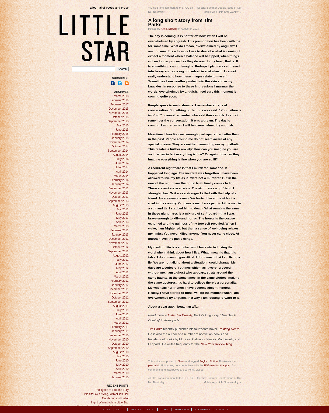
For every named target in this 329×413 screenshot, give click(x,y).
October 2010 (120, 343)
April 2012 (122, 272)
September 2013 (118, 201)
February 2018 (119, 100)
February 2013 (119, 230)
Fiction (214, 361)
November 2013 (119, 192)
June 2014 (122, 163)
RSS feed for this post (217, 365)
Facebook (113, 83)
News (181, 361)
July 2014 (123, 159)
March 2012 (121, 276)
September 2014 (118, 150)
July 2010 (123, 356)
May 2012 (122, 268)
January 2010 (120, 377)
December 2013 (119, 188)
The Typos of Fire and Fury (112, 390)
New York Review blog (216, 344)
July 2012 (123, 259)
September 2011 (118, 301)
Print (151, 409)
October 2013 (120, 196)
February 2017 (119, 104)
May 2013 (122, 217)
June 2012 (122, 264)
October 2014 (120, 146)
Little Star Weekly (180, 315)
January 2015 (120, 138)
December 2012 (119, 238)
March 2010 (121, 373)
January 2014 (120, 184)
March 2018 (121, 96)
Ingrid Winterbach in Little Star (110, 402)
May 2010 (122, 364)
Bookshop (182, 409)
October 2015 (120, 117)
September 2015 (118, 121)
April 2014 (122, 171)
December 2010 (119, 335)
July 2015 (123, 125)
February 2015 (119, 133)
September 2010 (118, 348)
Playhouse (202, 409)
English (204, 361)
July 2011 (123, 310)
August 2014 (121, 154)
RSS (127, 83)
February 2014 (119, 180)
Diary (165, 409)
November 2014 (119, 142)
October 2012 (120, 247)
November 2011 (119, 293)
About (120, 409)
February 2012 (119, 280)
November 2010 (119, 339)
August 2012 (121, 255)
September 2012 (118, 251)
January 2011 (120, 331)
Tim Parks (155, 329)
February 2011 (119, 327)
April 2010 (122, 369)
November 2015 (119, 113)
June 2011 (122, 314)
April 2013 (122, 222)
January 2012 (120, 285)
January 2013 (120, 234)
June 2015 (122, 129)
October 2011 (120, 297)
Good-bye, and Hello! (115, 398)
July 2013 (123, 209)
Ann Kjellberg (169, 28)
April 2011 (122, 318)
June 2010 (122, 360)
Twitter (120, 83)
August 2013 (121, 205)
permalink (154, 365)
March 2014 (121, 175)
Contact (222, 409)
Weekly (136, 409)
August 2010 (121, 352)
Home (107, 409)
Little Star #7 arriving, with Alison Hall (106, 394)
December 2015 (119, 108)
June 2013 (122, 213)
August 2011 (121, 306)
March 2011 (121, 322)
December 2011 (119, 289)
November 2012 (119, 243)
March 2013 (121, 226)
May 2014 (122, 167)
